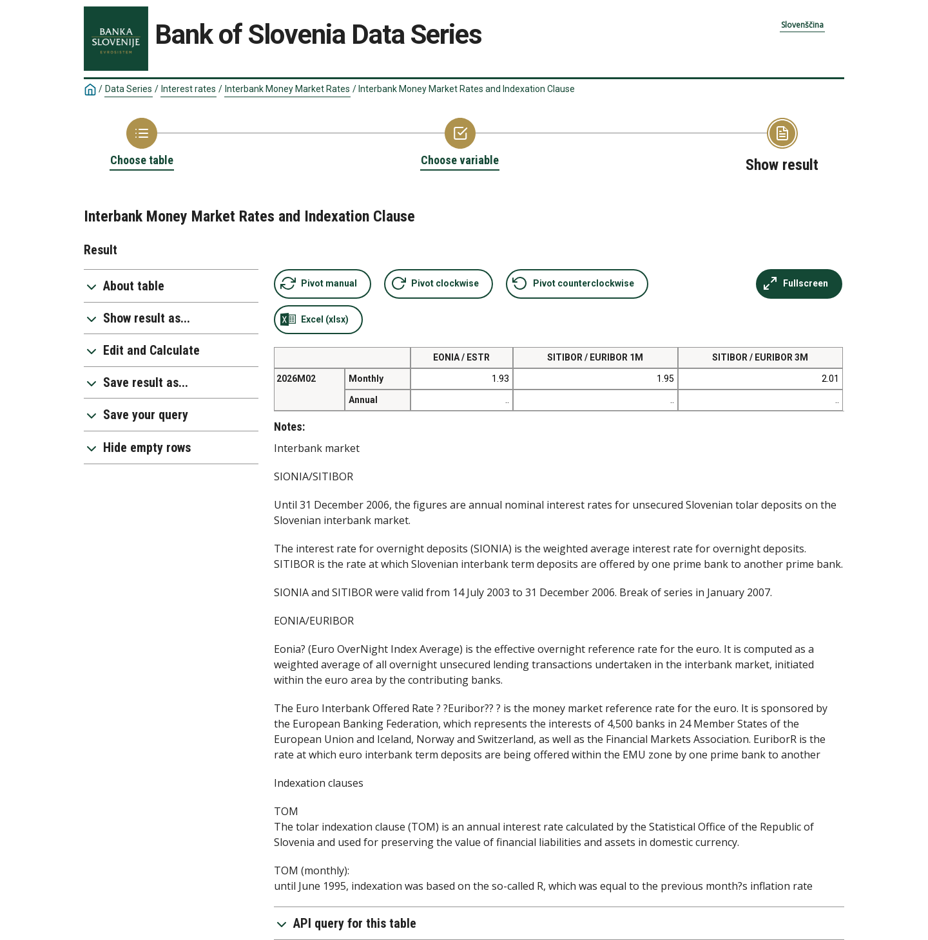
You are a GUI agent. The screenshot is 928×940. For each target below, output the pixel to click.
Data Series (128, 89)
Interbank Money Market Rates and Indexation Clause (466, 89)
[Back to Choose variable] (459, 143)
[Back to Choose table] (142, 143)
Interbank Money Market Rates (287, 89)
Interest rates (188, 89)
